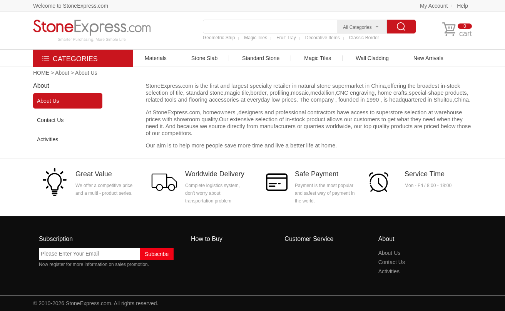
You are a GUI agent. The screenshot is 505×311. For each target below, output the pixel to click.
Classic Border (364, 37)
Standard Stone (260, 58)
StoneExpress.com (88, 303)
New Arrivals (428, 58)
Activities (47, 139)
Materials (156, 58)
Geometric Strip (219, 37)
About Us (48, 101)
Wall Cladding (372, 58)
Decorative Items (322, 37)
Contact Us (50, 120)
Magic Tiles (255, 37)
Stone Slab (204, 58)
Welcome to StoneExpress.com (70, 6)
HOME (41, 73)
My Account (434, 6)
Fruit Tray (286, 37)
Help (462, 6)
